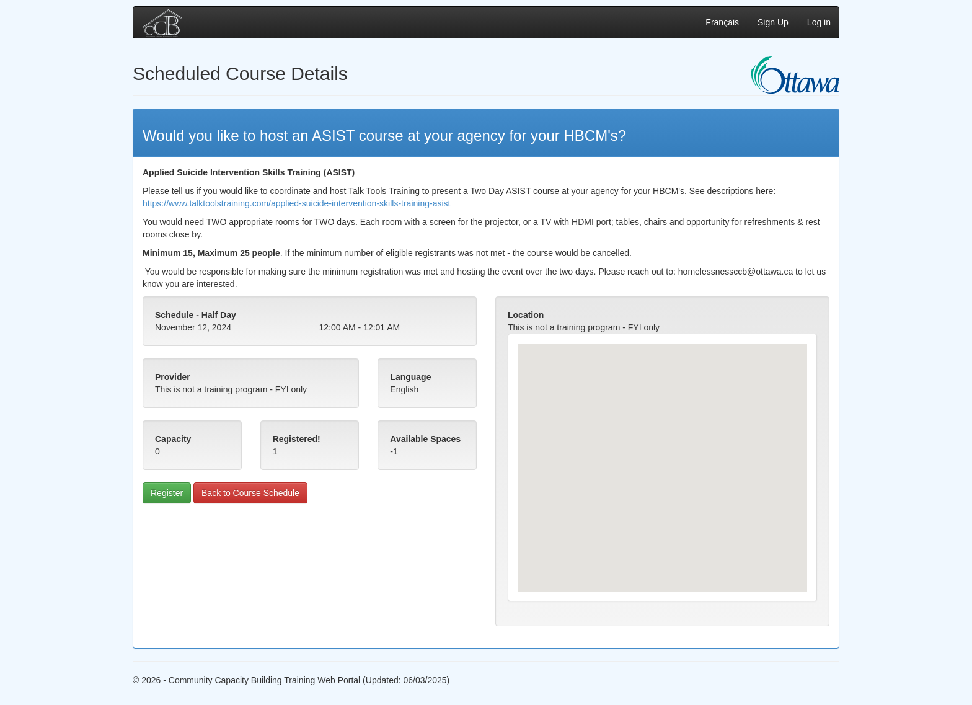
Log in (819, 22)
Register (167, 493)
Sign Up (773, 22)
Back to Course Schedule (250, 493)
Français (722, 22)
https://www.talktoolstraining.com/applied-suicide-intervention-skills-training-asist (296, 203)
